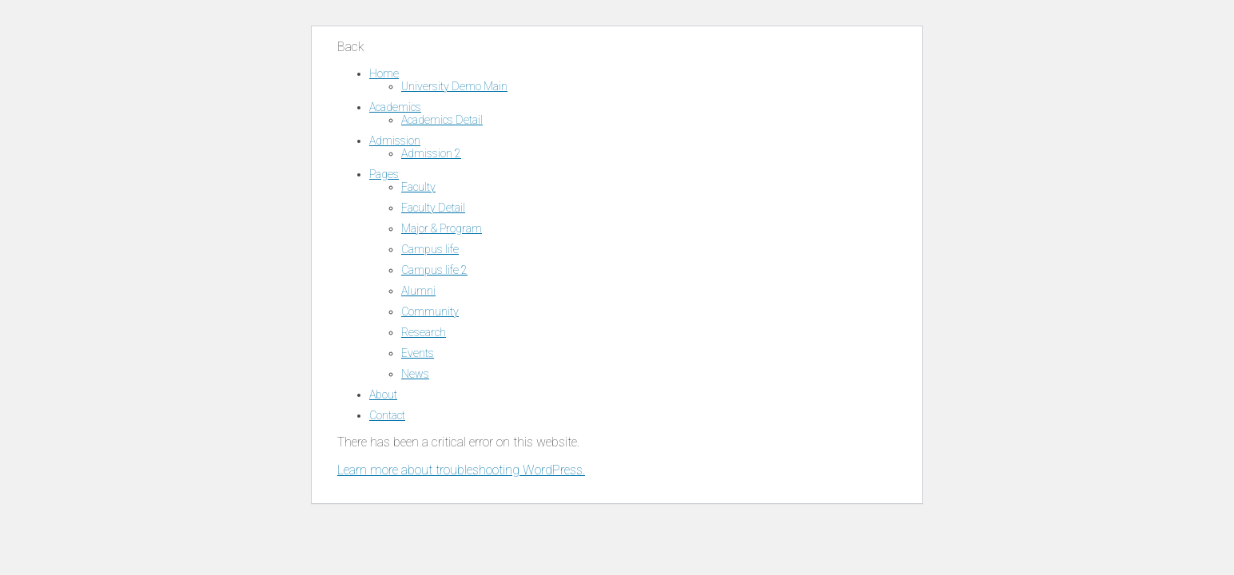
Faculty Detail (433, 207)
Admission (394, 140)
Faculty (418, 186)
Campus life (430, 249)
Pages (384, 174)
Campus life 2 (434, 270)
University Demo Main (454, 86)
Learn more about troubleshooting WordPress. (461, 470)
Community (430, 311)
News (415, 373)
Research (423, 332)
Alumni (418, 290)
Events (417, 353)
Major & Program (441, 228)
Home (384, 73)
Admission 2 (431, 153)
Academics (395, 107)
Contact (387, 415)
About (383, 394)
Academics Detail (442, 119)
